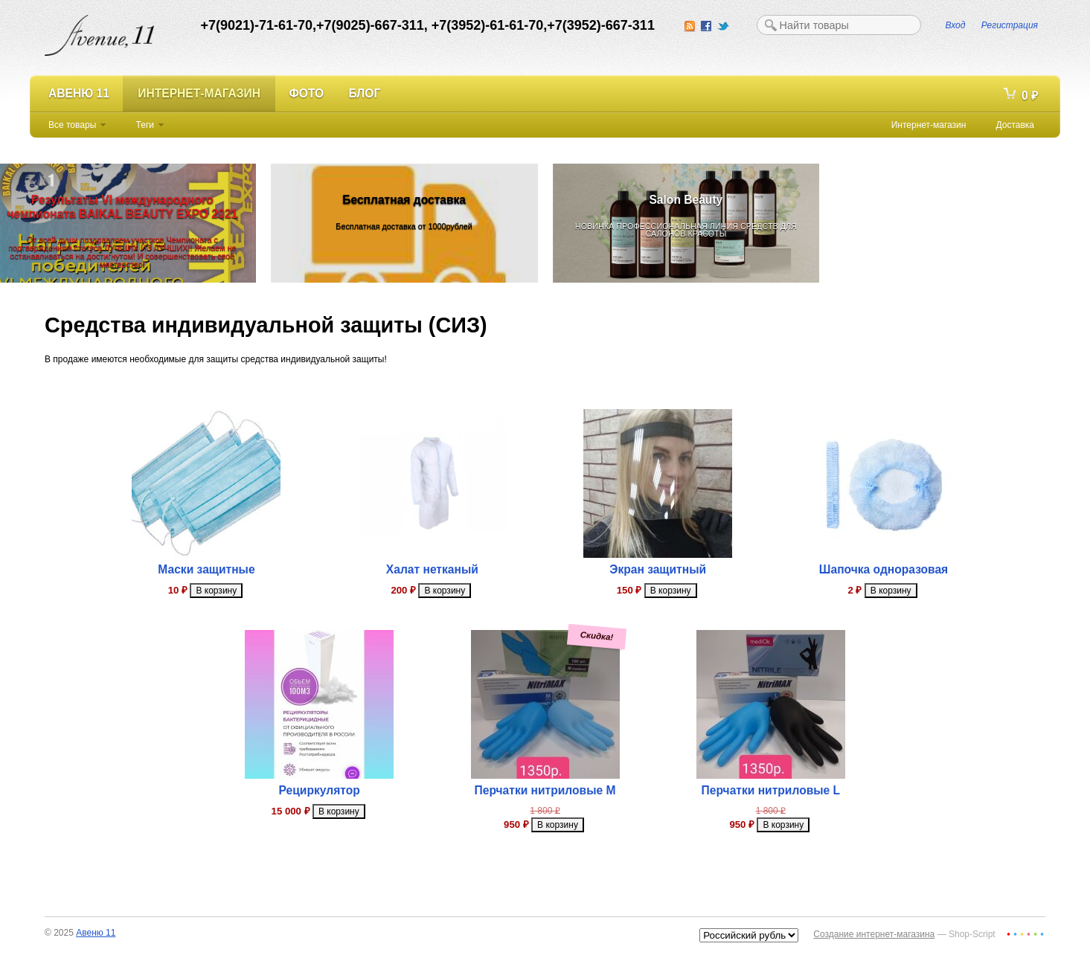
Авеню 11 (78, 93)
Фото (306, 93)
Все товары (72, 125)
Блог (365, 93)
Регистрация (1009, 25)
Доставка (1015, 125)
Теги (145, 125)
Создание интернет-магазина (873, 934)
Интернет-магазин (199, 93)
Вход (956, 25)
